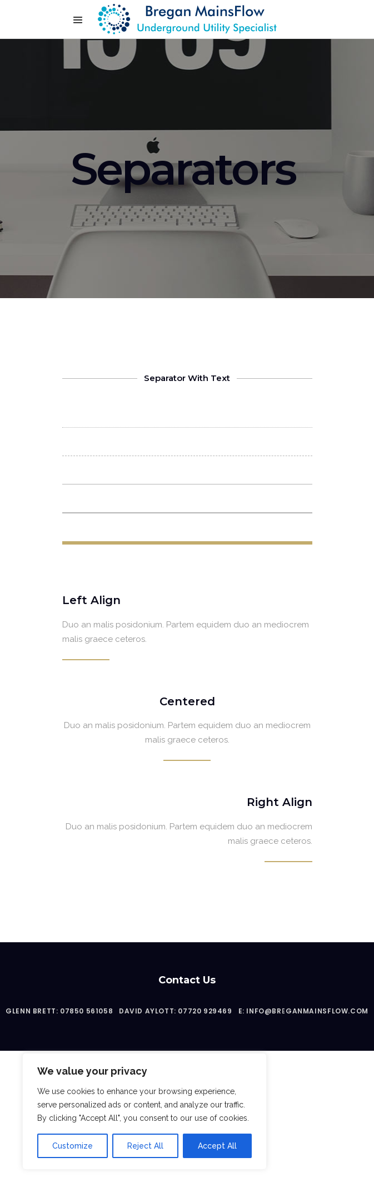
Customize (72, 1145)
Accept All (217, 1145)
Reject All (145, 1145)
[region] (144, 1111)
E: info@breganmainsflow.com (303, 1011)
